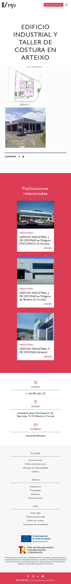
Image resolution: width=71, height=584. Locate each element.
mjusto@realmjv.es (35, 435)
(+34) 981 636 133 (35, 393)
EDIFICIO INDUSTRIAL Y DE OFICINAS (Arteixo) (35, 350)
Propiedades (35, 490)
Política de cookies (35, 520)
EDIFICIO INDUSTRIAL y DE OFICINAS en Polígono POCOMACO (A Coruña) (35, 240)
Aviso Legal (35, 513)
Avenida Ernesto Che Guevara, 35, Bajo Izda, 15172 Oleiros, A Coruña (35, 414)
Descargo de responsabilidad (35, 468)
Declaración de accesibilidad (35, 524)
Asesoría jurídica (35, 498)
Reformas (35, 494)
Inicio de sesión (35, 460)
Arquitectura (35, 486)
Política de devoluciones (35, 464)
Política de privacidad (35, 517)
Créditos (35, 471)
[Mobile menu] (66, 5)
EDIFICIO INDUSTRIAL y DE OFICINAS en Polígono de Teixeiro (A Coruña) (35, 296)
